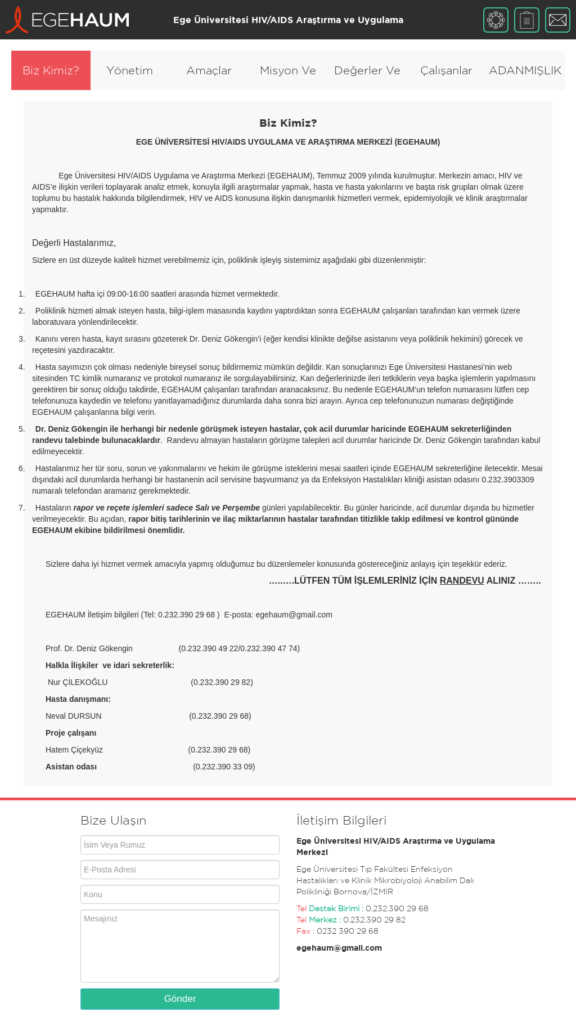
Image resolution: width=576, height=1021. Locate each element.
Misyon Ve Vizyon (288, 77)
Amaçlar (209, 70)
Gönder (180, 998)
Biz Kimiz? (50, 70)
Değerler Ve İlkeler (367, 77)
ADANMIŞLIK (525, 70)
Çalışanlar (446, 70)
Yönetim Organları (130, 77)
